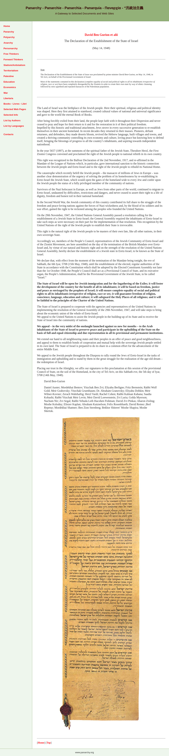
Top (49, 742)
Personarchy (11, 48)
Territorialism (11, 70)
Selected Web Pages (15, 109)
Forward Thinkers (13, 59)
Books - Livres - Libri (15, 103)
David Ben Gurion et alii (101, 35)
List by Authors (12, 120)
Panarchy (9, 31)
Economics (10, 87)
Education (9, 81)
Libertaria (8, 98)
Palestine (9, 76)
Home (7, 26)
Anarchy (8, 42)
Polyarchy (9, 37)
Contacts (8, 134)
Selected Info (11, 115)
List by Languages (14, 126)
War (6, 93)
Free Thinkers (11, 54)
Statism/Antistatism (14, 65)
